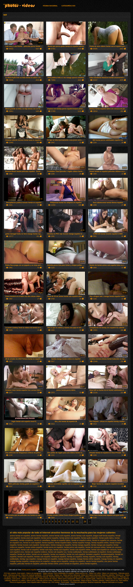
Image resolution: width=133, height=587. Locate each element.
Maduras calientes (108, 575)
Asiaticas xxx (45, 582)
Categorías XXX (68, 6)
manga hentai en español (47, 559)
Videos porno (31, 580)
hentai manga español (81, 545)
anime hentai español (39, 536)
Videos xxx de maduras (104, 579)
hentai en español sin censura (104, 540)
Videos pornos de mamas (48, 579)
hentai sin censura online (95, 547)
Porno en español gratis (18, 582)
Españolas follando (41, 577)
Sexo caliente (118, 579)
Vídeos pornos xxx (81, 573)
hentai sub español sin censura (103, 550)
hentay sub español (104, 557)
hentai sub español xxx (57, 552)
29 (85, 522)
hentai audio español (89, 538)
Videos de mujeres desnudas (91, 575)
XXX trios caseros (10, 573)
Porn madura (123, 580)
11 (77, 522)
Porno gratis (65, 582)
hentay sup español (27, 559)
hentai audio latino (106, 538)
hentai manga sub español (101, 545)
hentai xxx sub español (75, 554)
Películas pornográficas (79, 582)
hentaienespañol (107, 554)
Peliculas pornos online (44, 580)
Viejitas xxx (58, 575)
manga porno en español (39, 561)
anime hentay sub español (81, 536)
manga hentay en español (111, 559)
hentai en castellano (42, 540)
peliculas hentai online (49, 564)
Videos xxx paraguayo (34, 573)
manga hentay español (19, 561)
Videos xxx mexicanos (110, 573)
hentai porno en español (53, 547)
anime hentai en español (20, 536)
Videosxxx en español (60, 580)
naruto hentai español (94, 561)
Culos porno (16, 579)
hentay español (89, 557)
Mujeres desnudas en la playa (112, 582)
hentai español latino (63, 543)
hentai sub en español (30, 550)
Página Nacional (50, 6)
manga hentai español (67, 559)
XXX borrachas (48, 575)
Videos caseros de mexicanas (95, 577)
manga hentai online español (88, 559)
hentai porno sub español (74, 547)
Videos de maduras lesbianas (31, 575)
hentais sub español (42, 557)
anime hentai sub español (59, 536)
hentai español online (99, 543)
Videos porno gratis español (74, 577)
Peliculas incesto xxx (56, 577)
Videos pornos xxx (111, 580)
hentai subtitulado (75, 552)
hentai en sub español (32, 543)
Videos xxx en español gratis (85, 579)
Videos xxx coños (95, 573)
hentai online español (33, 547)
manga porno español (59, 561)
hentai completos (26, 540)
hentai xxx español (57, 554)
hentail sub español (25, 557)
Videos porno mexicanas (66, 579)
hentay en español (74, 557)
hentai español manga (81, 543)
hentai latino (45, 545)
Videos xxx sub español (30, 579)
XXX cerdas (55, 582)
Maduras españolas (94, 582)
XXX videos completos (26, 577)
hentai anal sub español (30, 538)
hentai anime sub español (69, 538)
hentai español (48, 543)
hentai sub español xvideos (36, 552)
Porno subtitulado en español (64, 573)
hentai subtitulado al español (94, 552)
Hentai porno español (10, 4)
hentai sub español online (80, 550)
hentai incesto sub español (28, 545)
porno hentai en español (69, 564)
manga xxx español (77, 561)
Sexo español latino (34, 582)
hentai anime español (49, 538)
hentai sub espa (46, 550)
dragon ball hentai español (103, 536)
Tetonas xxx (119, 575)
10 (73, 522)
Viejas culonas (48, 573)
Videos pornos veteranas (71, 575)
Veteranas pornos (14, 575)
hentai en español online (81, 540)
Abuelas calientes (98, 580)
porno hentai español (88, 564)
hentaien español (93, 554)
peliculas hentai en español (28, 564)
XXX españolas (74, 580)
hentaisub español (58, 557)
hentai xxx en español (40, 554)
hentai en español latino (60, 540)
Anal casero (21, 573)
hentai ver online (24, 554)
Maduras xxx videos (18, 580)
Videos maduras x (113, 577)
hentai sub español (61, 550)
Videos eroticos (86, 580)
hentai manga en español (61, 545)
